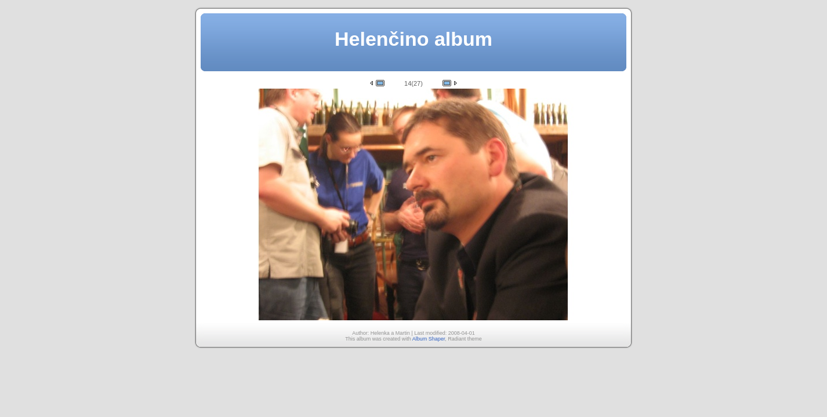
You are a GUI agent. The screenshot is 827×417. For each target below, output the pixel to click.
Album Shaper (428, 339)
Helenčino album (413, 39)
